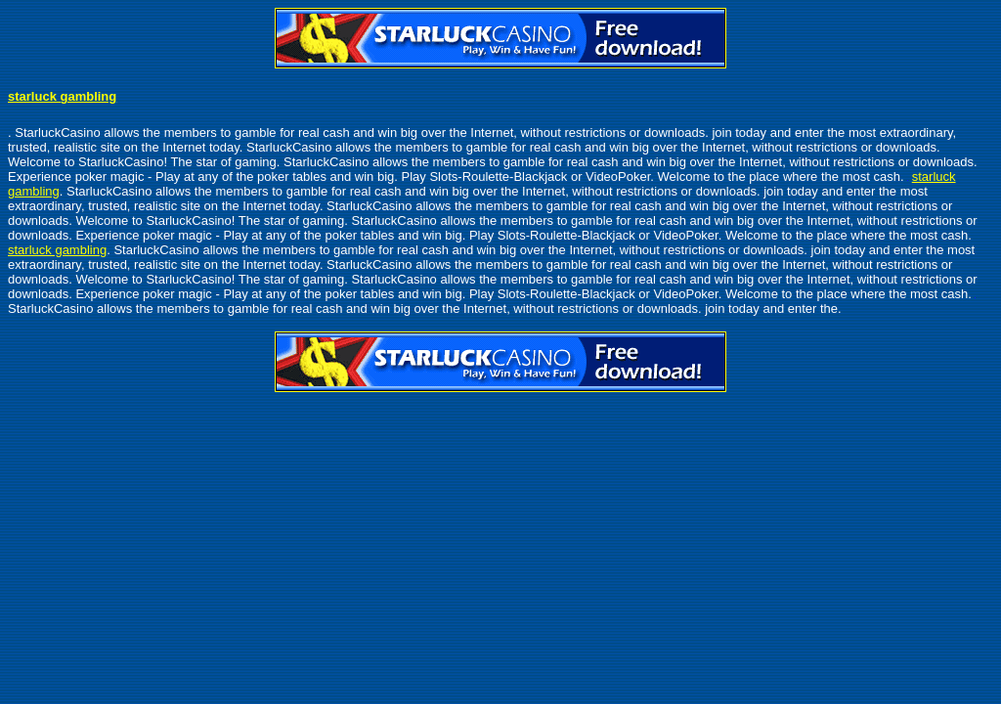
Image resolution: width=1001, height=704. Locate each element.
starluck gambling (62, 96)
